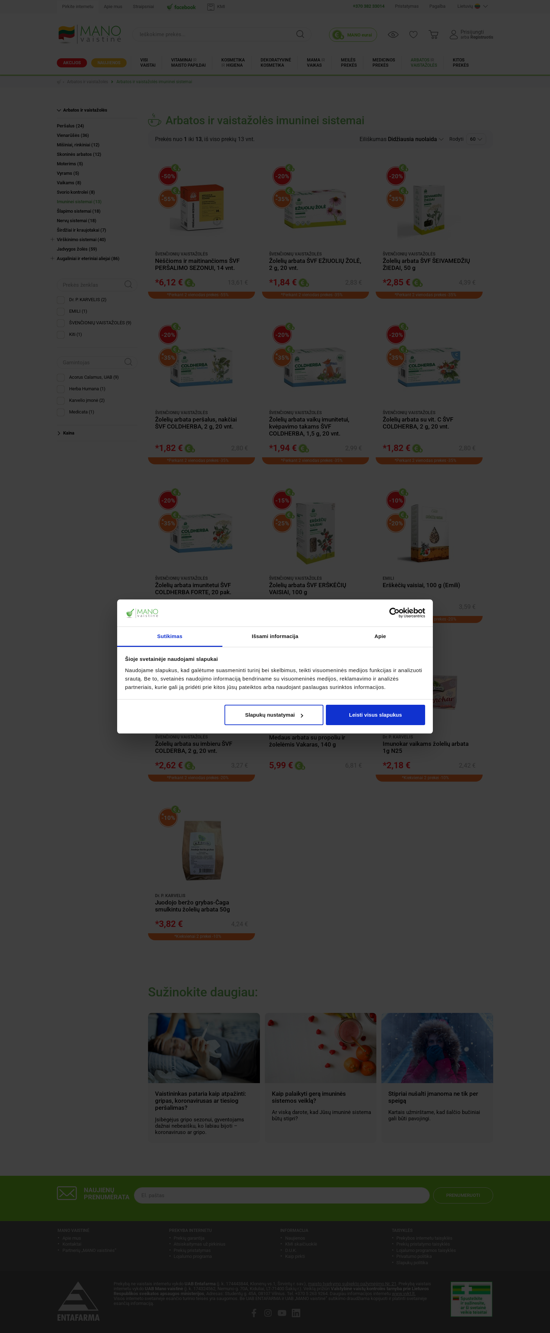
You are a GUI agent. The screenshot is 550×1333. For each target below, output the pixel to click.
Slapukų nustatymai (274, 715)
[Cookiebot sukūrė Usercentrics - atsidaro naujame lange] (394, 613)
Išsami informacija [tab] (275, 636)
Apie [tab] (380, 636)
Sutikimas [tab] (169, 636)
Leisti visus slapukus (375, 715)
